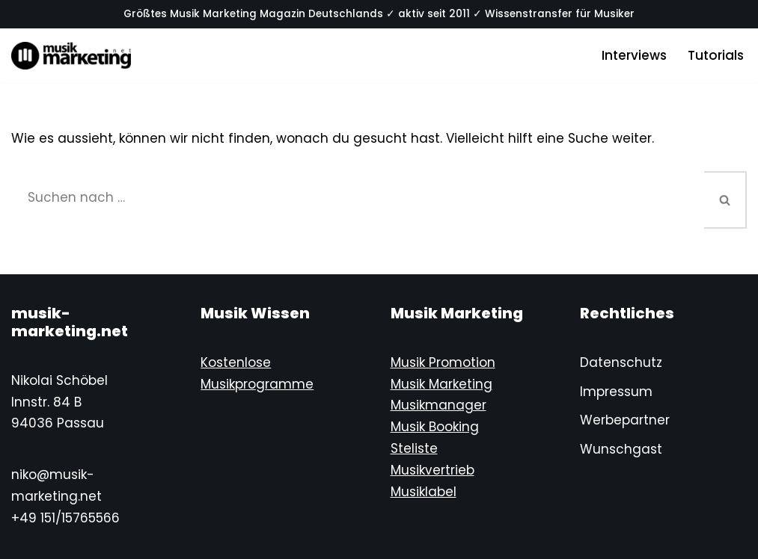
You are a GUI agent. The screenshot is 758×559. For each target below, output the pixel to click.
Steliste (414, 448)
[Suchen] (357, 197)
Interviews (634, 55)
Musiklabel (423, 492)
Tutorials (716, 55)
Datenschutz (621, 362)
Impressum (616, 392)
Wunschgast (621, 449)
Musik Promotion (443, 362)
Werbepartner (625, 420)
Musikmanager (438, 405)
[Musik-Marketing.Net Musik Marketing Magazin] (71, 56)
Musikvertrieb (432, 470)
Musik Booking (435, 427)
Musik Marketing (441, 384)
